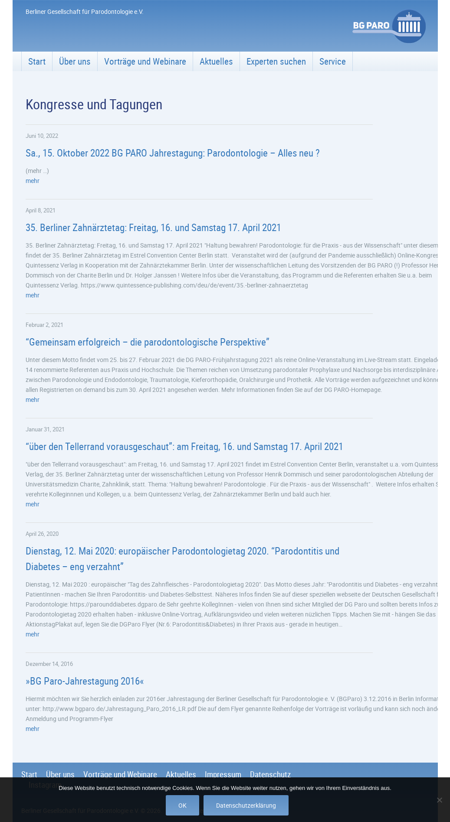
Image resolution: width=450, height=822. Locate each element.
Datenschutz (270, 774)
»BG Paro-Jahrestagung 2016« (85, 681)
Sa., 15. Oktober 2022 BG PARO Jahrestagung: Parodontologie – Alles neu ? (173, 153)
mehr (32, 180)
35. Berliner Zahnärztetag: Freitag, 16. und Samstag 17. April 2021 (153, 227)
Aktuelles (216, 61)
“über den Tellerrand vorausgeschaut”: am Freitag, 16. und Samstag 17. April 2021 (184, 446)
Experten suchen (276, 61)
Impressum (223, 774)
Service (332, 61)
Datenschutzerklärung (246, 805)
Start (37, 61)
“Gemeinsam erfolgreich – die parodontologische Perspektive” (147, 342)
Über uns (75, 61)
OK (182, 805)
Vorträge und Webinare (145, 61)
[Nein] (439, 800)
